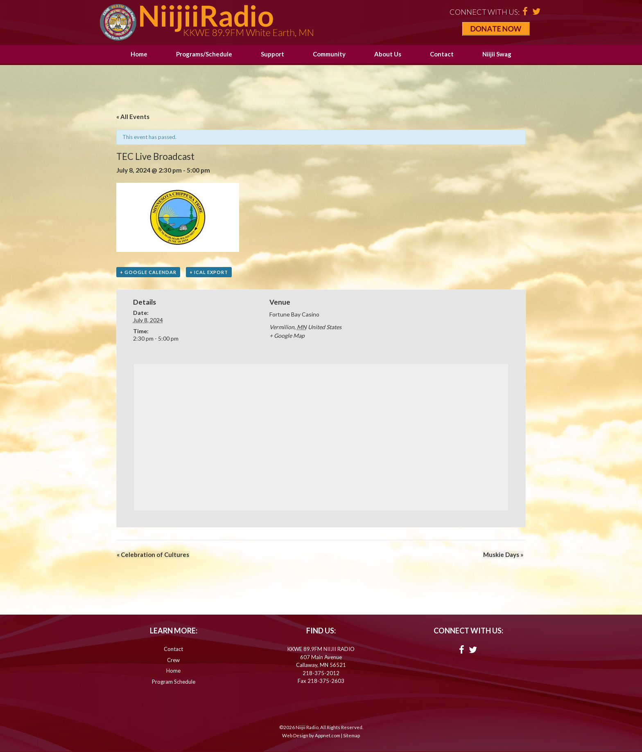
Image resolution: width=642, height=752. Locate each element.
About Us (387, 54)
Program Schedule (173, 681)
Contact (442, 54)
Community (329, 54)
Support (272, 54)
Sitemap (351, 735)
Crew (173, 660)
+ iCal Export (209, 272)
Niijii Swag (496, 54)
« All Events (132, 116)
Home (139, 54)
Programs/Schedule (204, 54)
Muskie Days (504, 554)
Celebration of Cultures (152, 554)
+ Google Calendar (148, 272)
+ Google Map (287, 335)
